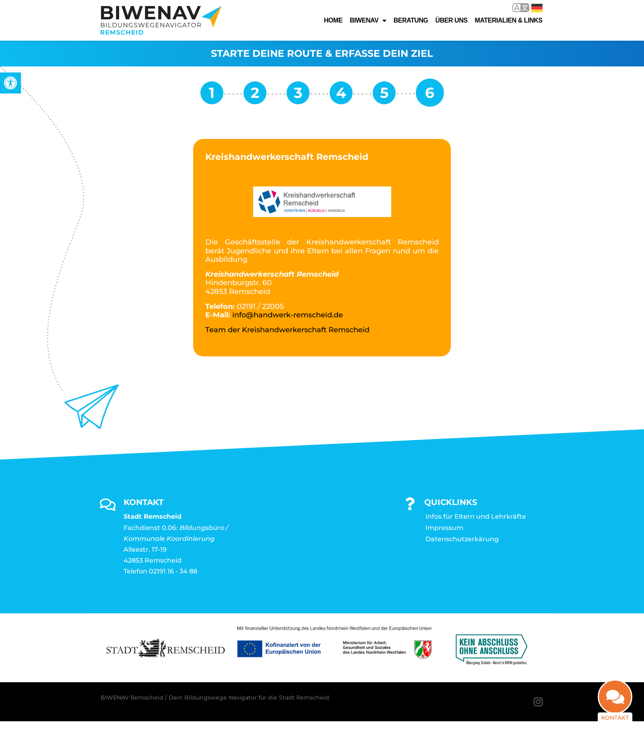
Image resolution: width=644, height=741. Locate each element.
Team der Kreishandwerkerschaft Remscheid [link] (287, 329)
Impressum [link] (444, 528)
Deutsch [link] (537, 8)
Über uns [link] (452, 20)
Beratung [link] (411, 20)
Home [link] (333, 20)
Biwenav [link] (368, 20)
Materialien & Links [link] (509, 20)
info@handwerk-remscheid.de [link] (287, 314)
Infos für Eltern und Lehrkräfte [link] (475, 516)
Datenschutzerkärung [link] (462, 539)
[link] (10, 82)
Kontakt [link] (615, 717)
